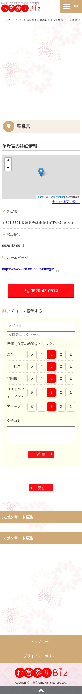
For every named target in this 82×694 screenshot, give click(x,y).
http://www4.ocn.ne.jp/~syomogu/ (28, 269)
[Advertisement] (41, 70)
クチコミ (14, 421)
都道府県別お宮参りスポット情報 (43, 20)
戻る (41, 488)
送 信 (41, 454)
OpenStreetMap (57, 197)
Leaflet (40, 197)
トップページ (10, 20)
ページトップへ (41, 690)
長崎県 (73, 20)
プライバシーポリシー (41, 656)
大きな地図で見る (66, 202)
